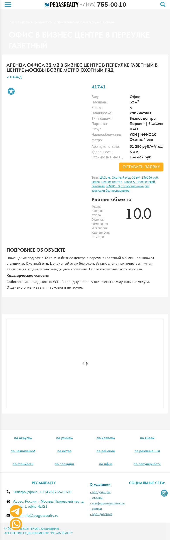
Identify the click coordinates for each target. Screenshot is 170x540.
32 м (136, 177)
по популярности (147, 464)
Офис (96, 182)
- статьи (96, 508)
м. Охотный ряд (119, 177)
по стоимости (23, 464)
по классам (106, 438)
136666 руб (149, 177)
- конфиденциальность (107, 503)
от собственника (132, 186)
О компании (100, 485)
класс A (129, 182)
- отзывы (96, 497)
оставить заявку (141, 167)
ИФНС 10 (113, 186)
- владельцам (100, 492)
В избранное (11, 91)
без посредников (117, 190)
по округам (23, 438)
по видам (147, 438)
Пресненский (145, 182)
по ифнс (105, 464)
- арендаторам (101, 514)
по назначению (23, 451)
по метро (64, 451)
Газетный (98, 186)
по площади (64, 464)
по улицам (64, 438)
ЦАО (102, 177)
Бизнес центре (111, 182)
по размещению (147, 451)
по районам (106, 451)
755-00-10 (102, 5)
